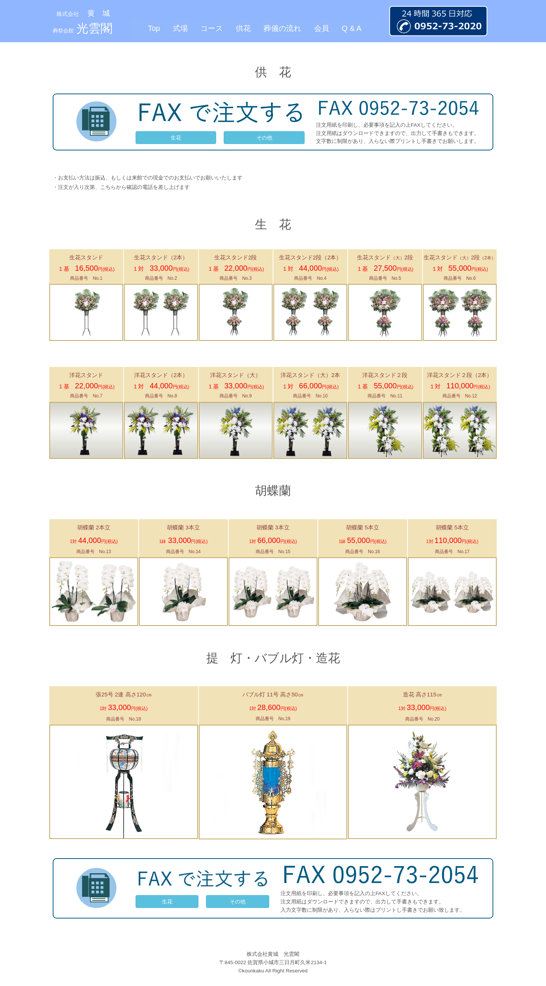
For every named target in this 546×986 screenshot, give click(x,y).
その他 (264, 138)
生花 (176, 138)
